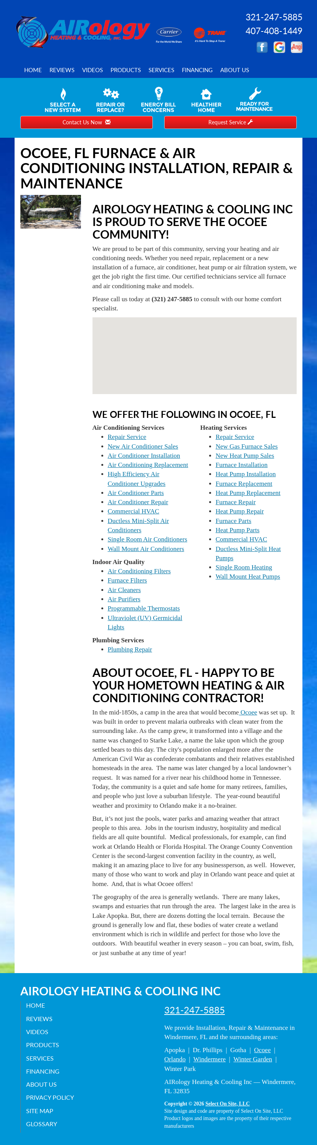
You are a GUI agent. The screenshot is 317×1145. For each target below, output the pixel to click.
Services (161, 69)
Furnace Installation (242, 465)
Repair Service (127, 437)
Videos (92, 69)
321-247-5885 (194, 1010)
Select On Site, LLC (227, 1104)
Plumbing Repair (130, 649)
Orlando (175, 1059)
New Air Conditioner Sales (143, 446)
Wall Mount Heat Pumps (248, 576)
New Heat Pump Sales (245, 455)
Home (33, 69)
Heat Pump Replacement (248, 493)
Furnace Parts (233, 521)
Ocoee (248, 712)
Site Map (40, 1110)
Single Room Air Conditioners (147, 539)
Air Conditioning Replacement (148, 465)
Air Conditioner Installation (144, 455)
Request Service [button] (230, 122)
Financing (197, 69)
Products (126, 69)
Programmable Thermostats (144, 608)
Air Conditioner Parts (136, 493)
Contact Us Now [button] (87, 122)
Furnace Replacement (244, 483)
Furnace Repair (236, 502)
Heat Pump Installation (246, 474)
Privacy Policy (50, 1097)
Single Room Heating (244, 567)
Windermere (209, 1059)
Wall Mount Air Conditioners (146, 549)
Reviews (62, 69)
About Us (234, 69)
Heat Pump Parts (237, 530)
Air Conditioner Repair (138, 502)
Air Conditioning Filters (139, 571)
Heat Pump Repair (240, 511)
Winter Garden (252, 1059)
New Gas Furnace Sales (247, 446)
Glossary (42, 1123)
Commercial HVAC (133, 511)
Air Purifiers (124, 599)
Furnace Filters (127, 580)
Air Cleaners (124, 590)
